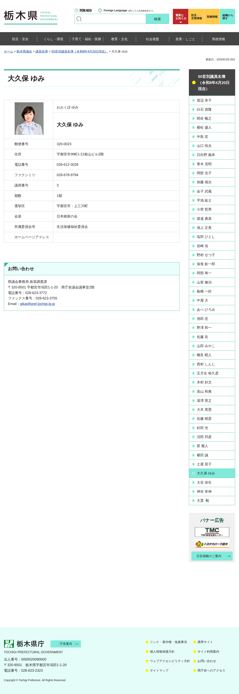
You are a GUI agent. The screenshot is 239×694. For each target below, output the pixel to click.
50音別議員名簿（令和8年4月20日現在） (79, 51)
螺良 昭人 (204, 354)
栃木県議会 (24, 51)
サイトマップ (159, 669)
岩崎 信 (202, 245)
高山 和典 (204, 390)
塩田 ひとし (206, 236)
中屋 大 (202, 300)
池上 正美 (204, 227)
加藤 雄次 (204, 182)
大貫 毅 (203, 500)
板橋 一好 (204, 291)
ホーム (8, 51)
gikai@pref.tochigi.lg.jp (37, 304)
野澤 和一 (204, 327)
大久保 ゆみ (206, 472)
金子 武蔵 (204, 191)
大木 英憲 (204, 409)
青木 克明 (204, 164)
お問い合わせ (207, 660)
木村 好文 (204, 381)
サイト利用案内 (208, 650)
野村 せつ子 (206, 255)
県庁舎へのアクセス (211, 669)
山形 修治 (204, 282)
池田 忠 (202, 318)
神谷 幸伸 (204, 490)
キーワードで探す (79, 18)
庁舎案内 (66, 642)
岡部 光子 (204, 173)
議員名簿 (41, 51)
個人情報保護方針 (162, 650)
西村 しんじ (206, 363)
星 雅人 (202, 445)
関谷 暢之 (204, 118)
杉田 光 (202, 427)
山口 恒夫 (204, 145)
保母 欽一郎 (206, 264)
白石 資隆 (204, 109)
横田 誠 (202, 454)
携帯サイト (205, 641)
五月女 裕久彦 (208, 372)
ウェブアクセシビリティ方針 (170, 660)
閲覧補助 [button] (86, 10)
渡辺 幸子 (204, 100)
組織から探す (227, 17)
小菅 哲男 (204, 209)
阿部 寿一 (204, 273)
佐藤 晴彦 (204, 418)
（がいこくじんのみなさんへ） (129, 10)
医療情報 (212, 16)
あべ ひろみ (206, 309)
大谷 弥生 (204, 481)
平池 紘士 (204, 200)
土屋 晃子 (204, 463)
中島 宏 (202, 136)
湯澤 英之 (204, 400)
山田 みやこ (206, 345)
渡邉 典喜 (204, 218)
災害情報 (197, 17)
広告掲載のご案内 (208, 555)
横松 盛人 (204, 127)
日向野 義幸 (206, 155)
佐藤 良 (202, 336)
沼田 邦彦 (204, 436)
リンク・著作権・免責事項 (168, 641)
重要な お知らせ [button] (181, 17)
